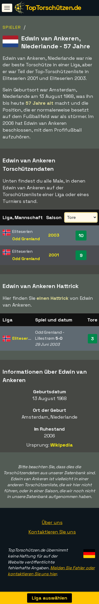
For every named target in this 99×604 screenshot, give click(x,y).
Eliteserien (23, 338)
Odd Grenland (26, 239)
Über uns (52, 522)
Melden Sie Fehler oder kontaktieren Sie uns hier (51, 571)
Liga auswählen (49, 598)
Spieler (12, 27)
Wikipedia (61, 445)
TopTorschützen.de (53, 7)
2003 (53, 235)
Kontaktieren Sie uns (52, 532)
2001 (54, 255)
